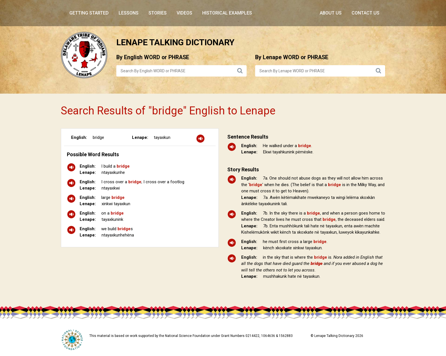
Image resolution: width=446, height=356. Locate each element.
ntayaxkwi (111, 188)
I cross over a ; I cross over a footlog (142, 181)
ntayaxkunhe (113, 172)
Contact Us (365, 13)
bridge (98, 137)
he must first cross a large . (295, 241)
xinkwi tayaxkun (116, 203)
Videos (184, 13)
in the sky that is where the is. (312, 264)
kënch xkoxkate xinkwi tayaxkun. (293, 247)
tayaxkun (162, 137)
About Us (331, 13)
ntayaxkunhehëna (118, 235)
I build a (115, 166)
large (113, 197)
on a (112, 213)
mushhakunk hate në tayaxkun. (291, 276)
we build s (117, 228)
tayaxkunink (112, 219)
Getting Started (89, 13)
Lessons (129, 13)
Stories (157, 13)
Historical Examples (227, 13)
